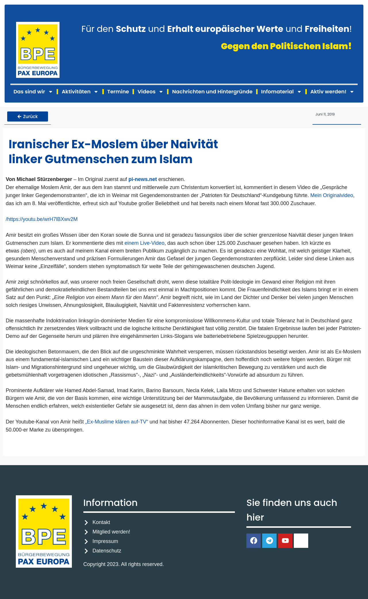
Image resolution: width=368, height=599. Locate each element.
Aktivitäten (80, 91)
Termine (118, 91)
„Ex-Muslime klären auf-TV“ (116, 422)
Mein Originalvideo (331, 195)
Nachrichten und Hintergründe (212, 91)
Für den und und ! (216, 29)
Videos (151, 91)
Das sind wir (33, 91)
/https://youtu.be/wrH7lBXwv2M (42, 219)
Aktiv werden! (332, 91)
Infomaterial (281, 91)
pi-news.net (143, 179)
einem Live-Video (144, 243)
